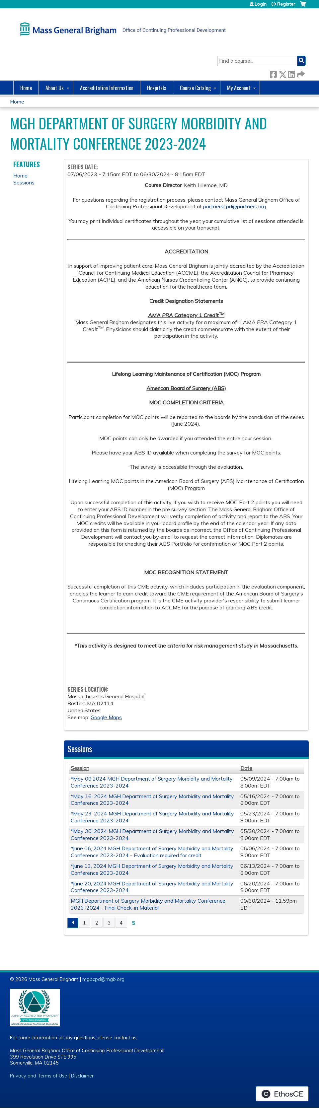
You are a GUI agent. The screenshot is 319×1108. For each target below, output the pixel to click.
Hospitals (156, 88)
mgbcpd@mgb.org (103, 979)
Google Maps (106, 717)
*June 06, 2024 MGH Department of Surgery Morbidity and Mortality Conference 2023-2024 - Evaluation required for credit (152, 852)
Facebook (273, 73)
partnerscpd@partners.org (234, 206)
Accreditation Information (106, 88)
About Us (54, 88)
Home (26, 88)
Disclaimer (82, 1076)
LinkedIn (291, 73)
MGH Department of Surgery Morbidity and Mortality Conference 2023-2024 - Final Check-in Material (148, 904)
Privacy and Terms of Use (38, 1076)
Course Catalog (195, 88)
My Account (238, 88)
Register (286, 4)
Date (246, 768)
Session (80, 768)
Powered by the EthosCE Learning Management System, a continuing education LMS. (282, 1094)
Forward (300, 73)
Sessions (24, 182)
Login (261, 4)
